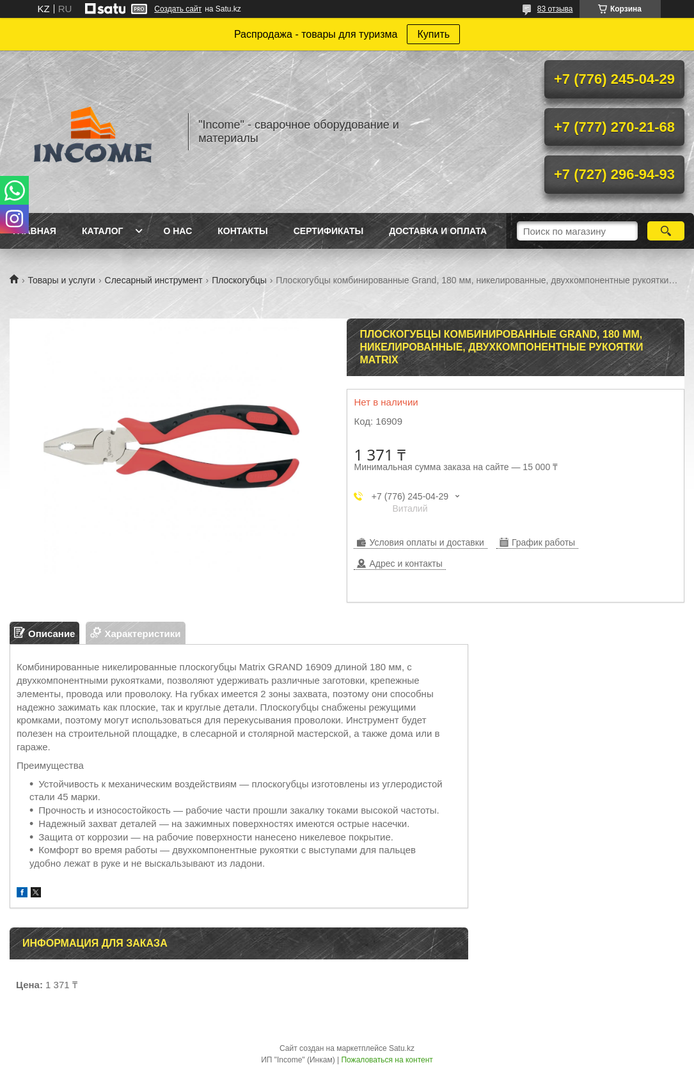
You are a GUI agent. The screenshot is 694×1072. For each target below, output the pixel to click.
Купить (433, 34)
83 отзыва (555, 8)
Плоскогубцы (239, 280)
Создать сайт (177, 8)
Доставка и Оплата (438, 231)
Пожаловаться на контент (386, 1059)
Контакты (242, 231)
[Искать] (665, 230)
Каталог (102, 231)
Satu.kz (401, 1048)
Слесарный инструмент (154, 280)
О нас (177, 231)
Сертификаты (328, 231)
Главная (34, 231)
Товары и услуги (61, 280)
